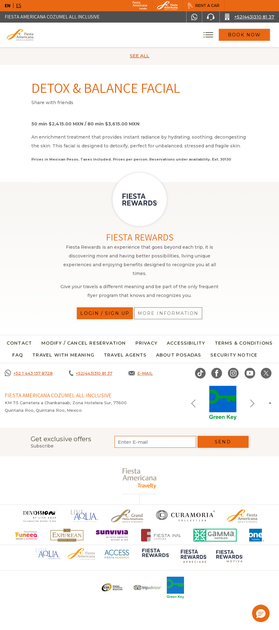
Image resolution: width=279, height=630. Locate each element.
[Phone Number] (210, 17)
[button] (261, 613)
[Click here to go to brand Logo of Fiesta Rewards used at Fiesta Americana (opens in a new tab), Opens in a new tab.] (155, 557)
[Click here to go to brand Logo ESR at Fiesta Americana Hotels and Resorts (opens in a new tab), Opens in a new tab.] (112, 587)
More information (168, 313)
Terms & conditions (244, 343)
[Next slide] (252, 403)
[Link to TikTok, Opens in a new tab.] (200, 373)
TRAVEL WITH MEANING (63, 355)
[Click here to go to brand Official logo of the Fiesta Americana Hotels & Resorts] (242, 516)
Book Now (244, 35)
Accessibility (186, 343)
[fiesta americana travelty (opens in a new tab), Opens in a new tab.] (139, 478)
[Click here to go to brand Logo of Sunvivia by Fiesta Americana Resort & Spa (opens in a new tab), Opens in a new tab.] (112, 535)
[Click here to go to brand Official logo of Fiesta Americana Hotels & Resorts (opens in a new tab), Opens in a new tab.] (81, 553)
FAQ (17, 355)
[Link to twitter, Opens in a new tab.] (266, 373)
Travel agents (125, 355)
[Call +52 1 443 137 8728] (29, 373)
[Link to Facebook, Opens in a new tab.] (216, 373)
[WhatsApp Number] (194, 17)
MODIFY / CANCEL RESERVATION (83, 343)
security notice (233, 355)
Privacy (146, 343)
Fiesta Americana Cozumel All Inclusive (52, 16)
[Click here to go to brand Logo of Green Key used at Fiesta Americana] (175, 588)
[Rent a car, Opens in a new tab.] (203, 5)
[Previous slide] (193, 403)
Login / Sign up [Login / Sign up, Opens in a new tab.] (104, 313)
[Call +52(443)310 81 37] (249, 17)
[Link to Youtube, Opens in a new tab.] (250, 373)
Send (223, 442)
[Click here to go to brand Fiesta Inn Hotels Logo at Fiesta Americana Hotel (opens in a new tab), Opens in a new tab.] (161, 535)
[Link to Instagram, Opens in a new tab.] (233, 373)
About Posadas (178, 355)
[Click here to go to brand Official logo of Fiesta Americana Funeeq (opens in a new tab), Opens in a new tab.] (26, 535)
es (18, 5)
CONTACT (19, 343)
